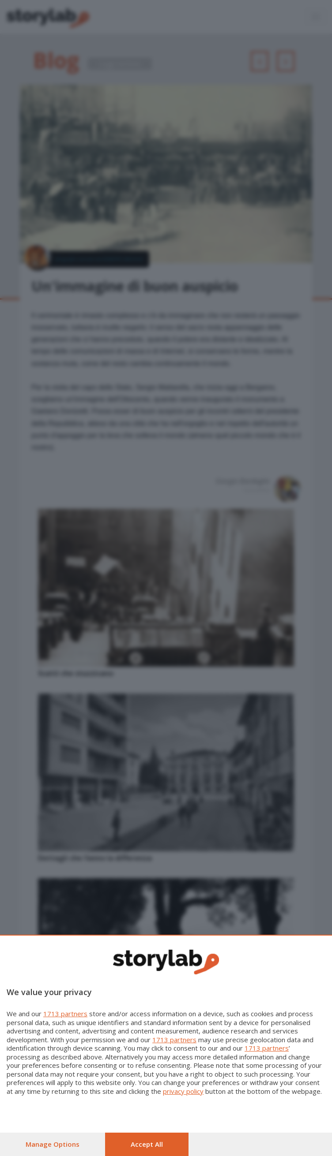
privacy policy (183, 1091)
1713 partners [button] (65, 1013)
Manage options (52, 1144)
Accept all (147, 1144)
